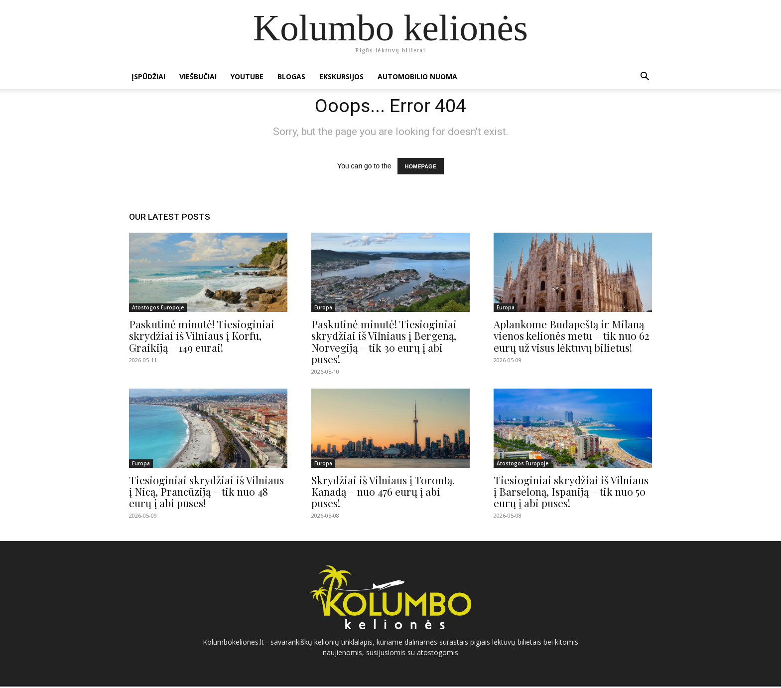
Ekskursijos (341, 76)
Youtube (247, 76)
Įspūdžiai (148, 76)
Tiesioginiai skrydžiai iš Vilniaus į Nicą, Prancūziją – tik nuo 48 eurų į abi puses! (206, 492)
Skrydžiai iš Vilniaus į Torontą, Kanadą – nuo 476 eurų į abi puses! (383, 492)
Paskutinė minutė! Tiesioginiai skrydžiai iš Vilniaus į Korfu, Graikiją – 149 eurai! (201, 337)
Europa (323, 309)
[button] (644, 77)
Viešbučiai (198, 76)
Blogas (291, 76)
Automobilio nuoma (417, 76)
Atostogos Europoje (158, 309)
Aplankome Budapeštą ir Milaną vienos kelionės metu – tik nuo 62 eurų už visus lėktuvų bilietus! (572, 337)
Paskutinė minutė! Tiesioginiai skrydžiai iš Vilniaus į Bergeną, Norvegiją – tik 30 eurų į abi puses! (384, 343)
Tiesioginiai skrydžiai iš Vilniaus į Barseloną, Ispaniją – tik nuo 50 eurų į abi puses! (571, 492)
